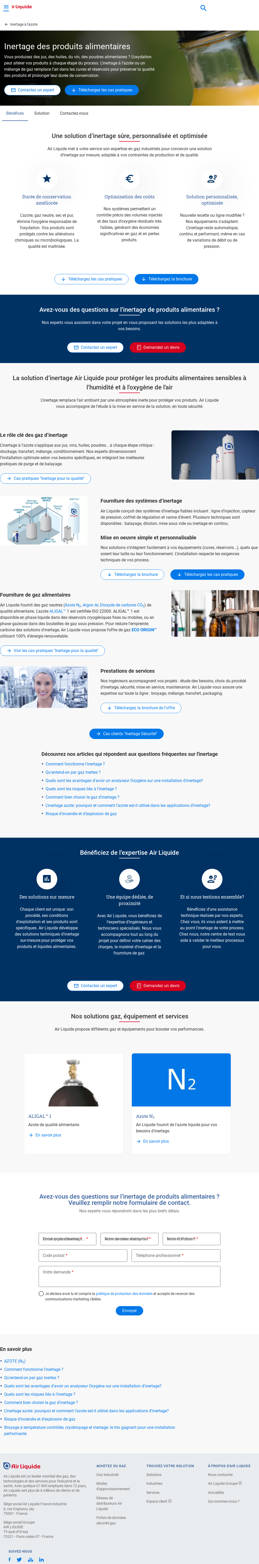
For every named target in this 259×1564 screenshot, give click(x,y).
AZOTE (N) (15, 1361)
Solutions (153, 1475)
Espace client (159, 1501)
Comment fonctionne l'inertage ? (75, 764)
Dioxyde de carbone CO (122, 605)
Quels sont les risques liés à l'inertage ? (81, 788)
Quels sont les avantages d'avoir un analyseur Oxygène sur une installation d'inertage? (124, 780)
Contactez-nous (74, 113)
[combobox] (203, 8)
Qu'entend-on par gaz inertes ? (73, 772)
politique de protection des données (124, 1294)
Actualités (216, 1492)
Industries (154, 1483)
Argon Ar (90, 605)
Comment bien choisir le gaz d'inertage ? (82, 797)
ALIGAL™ (57, 611)
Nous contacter (220, 1475)
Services (153, 1492)
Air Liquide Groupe (225, 1483)
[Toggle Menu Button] (6, 8)
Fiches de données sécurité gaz (111, 1520)
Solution (41, 113)
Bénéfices (15, 113)
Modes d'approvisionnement (113, 1486)
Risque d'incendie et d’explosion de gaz (81, 813)
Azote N (73, 605)
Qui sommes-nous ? (224, 1501)
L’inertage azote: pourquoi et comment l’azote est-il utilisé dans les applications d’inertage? (128, 805)
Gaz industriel (107, 1475)
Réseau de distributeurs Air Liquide (109, 1503)
